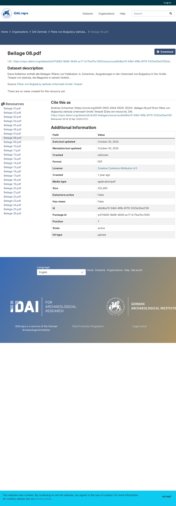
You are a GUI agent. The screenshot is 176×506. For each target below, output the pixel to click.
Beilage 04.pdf (12, 121)
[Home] (4, 31)
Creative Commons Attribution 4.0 (117, 168)
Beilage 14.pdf (12, 162)
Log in (167, 2)
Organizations (106, 13)
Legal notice (140, 326)
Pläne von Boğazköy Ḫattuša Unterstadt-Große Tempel (49, 84)
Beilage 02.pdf (12, 112)
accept (166, 496)
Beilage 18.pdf (12, 179)
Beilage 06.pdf (12, 129)
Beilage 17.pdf (12, 175)
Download (165, 51)
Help (122, 13)
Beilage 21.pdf (12, 192)
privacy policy (43, 498)
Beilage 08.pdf (99, 31)
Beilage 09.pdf (12, 141)
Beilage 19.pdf (12, 183)
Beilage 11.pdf (12, 150)
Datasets (88, 13)
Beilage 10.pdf (12, 146)
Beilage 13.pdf (12, 158)
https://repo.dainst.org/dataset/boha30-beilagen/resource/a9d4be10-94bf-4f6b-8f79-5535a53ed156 (111, 115)
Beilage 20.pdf (12, 188)
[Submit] (170, 13)
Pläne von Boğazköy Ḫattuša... (69, 31)
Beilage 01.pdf (12, 108)
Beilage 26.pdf (12, 213)
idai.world (136, 270)
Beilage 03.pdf (12, 116)
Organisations (115, 270)
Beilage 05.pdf (12, 125)
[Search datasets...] (153, 13)
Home (90, 270)
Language (43, 267)
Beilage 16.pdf (12, 171)
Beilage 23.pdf (12, 200)
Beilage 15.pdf (12, 167)
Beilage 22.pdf (12, 196)
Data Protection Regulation (88, 326)
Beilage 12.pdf (12, 154)
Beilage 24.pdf (12, 204)
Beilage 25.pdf (12, 209)
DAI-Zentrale (39, 31)
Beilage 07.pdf (12, 133)
